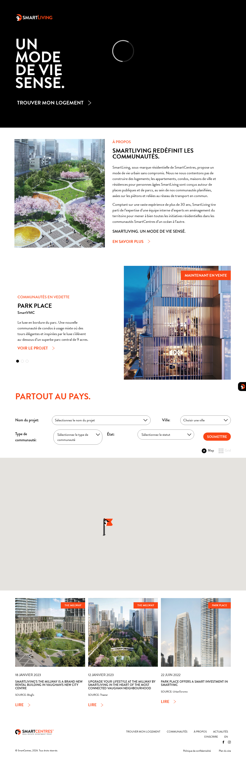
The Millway (73, 605)
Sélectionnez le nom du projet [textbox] (75, 420)
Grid (225, 450)
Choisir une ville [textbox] (194, 420)
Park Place (219, 605)
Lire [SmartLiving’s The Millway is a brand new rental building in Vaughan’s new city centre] (19, 705)
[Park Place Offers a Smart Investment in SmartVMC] (196, 632)
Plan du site (225, 751)
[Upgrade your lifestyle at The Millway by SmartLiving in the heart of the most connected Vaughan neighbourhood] (123, 632)
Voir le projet (32, 348)
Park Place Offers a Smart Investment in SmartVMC (194, 683)
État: (111, 434)
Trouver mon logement (98, 17)
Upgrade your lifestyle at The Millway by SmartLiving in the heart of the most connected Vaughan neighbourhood (121, 684)
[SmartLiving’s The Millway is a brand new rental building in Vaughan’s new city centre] (50, 632)
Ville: (166, 420)
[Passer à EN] (222, 17)
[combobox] (101, 420)
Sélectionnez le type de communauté (72, 437)
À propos (158, 17)
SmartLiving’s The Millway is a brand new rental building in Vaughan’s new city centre (48, 684)
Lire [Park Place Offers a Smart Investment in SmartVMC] (165, 702)
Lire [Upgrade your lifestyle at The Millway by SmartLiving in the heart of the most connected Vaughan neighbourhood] (92, 705)
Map (208, 450)
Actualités (180, 17)
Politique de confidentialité (197, 751)
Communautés (133, 17)
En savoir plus (127, 242)
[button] (17, 361)
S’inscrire (203, 17)
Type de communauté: (25, 437)
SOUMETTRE (217, 436)
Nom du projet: (27, 420)
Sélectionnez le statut (156, 434)
